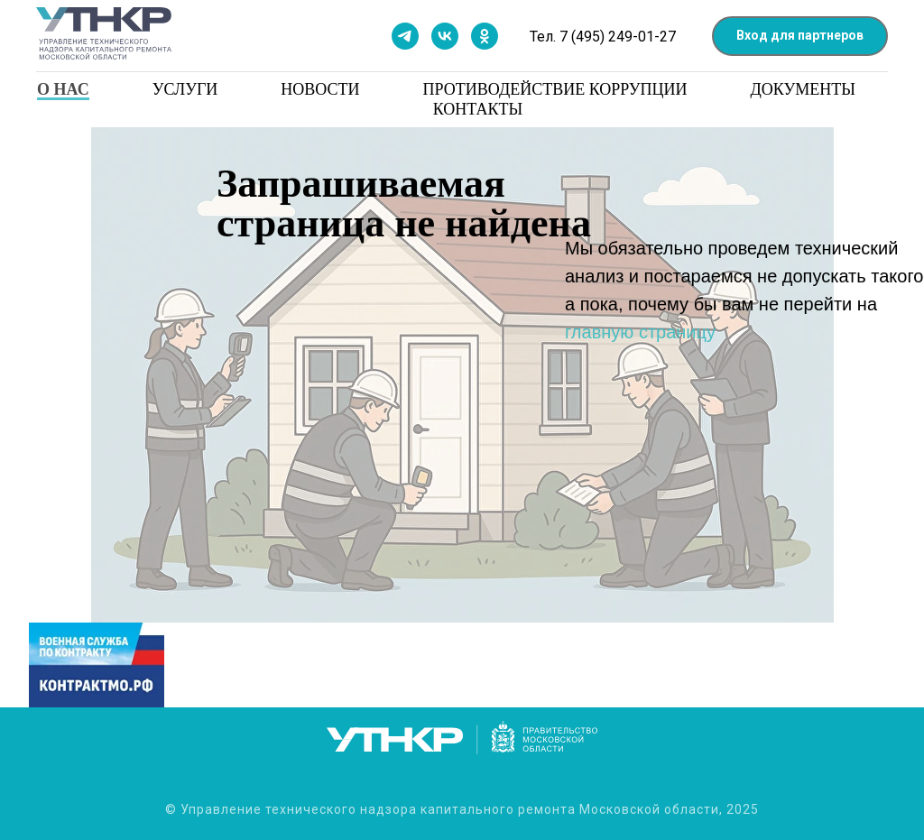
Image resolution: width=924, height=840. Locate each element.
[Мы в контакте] (444, 36)
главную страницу (640, 332)
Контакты (477, 109)
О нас (63, 89)
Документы (803, 89)
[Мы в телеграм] (405, 36)
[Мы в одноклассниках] (484, 36)
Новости (320, 89)
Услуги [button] (185, 89)
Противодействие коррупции (555, 89)
